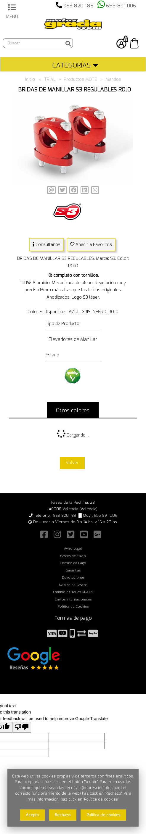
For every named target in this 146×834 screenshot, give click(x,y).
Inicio (30, 79)
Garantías (73, 570)
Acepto (32, 814)
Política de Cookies (73, 606)
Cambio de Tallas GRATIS (73, 592)
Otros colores (72, 410)
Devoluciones (73, 577)
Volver (72, 463)
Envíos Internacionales (73, 599)
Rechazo (62, 814)
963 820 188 (78, 5)
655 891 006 (121, 5)
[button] (127, 99)
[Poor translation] (21, 727)
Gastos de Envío (73, 555)
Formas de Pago (73, 563)
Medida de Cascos (73, 584)
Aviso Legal (73, 548)
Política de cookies (103, 814)
